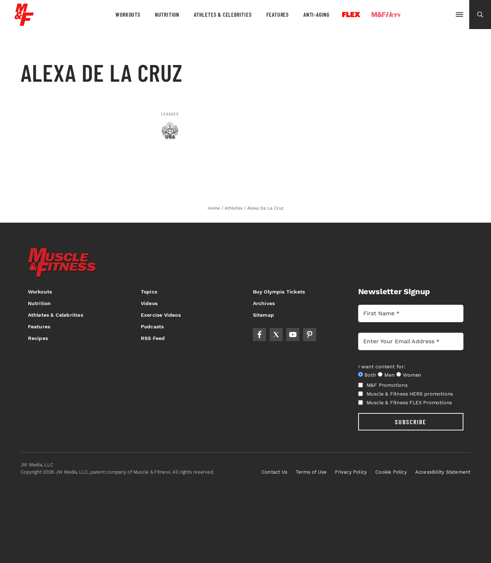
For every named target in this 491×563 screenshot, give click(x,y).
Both (370, 375)
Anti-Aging (316, 14)
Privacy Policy (351, 472)
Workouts (127, 14)
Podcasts (152, 326)
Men (389, 375)
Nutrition (167, 14)
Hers (386, 14)
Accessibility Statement (443, 472)
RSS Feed (153, 338)
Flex (351, 14)
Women (412, 375)
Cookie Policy (391, 472)
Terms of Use (311, 472)
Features (277, 14)
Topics (149, 292)
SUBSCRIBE (410, 422)
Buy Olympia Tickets (279, 292)
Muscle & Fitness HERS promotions (405, 393)
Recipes (38, 338)
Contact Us (274, 472)
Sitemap (263, 315)
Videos (149, 303)
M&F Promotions (383, 385)
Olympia (427, 15)
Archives (264, 303)
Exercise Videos (161, 315)
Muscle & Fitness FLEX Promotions (405, 402)
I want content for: (381, 366)
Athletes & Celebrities (223, 14)
